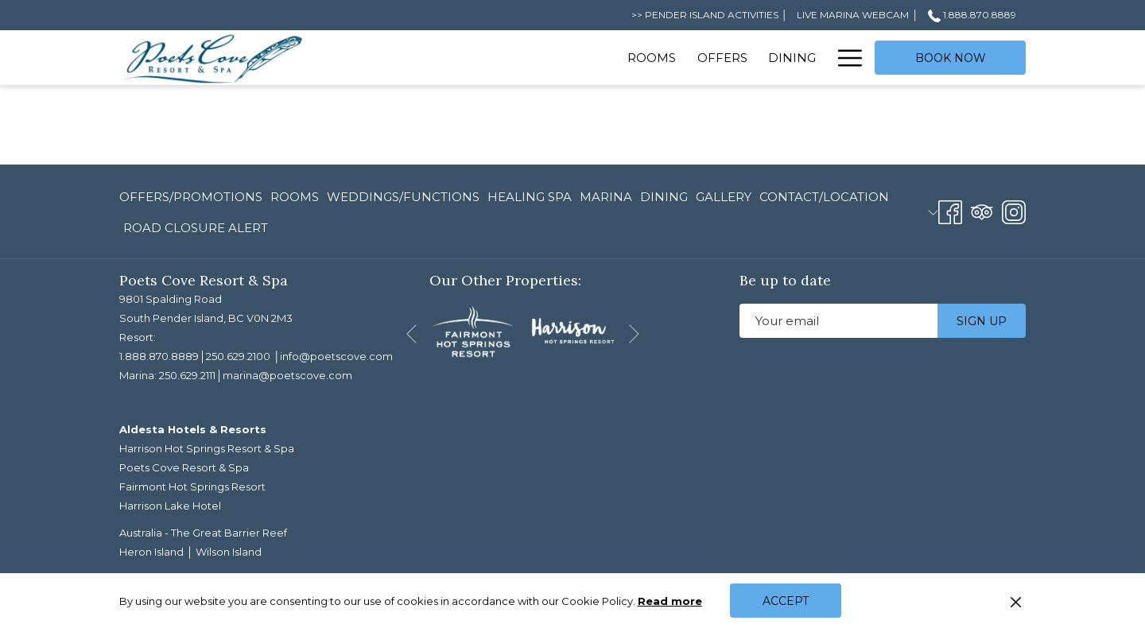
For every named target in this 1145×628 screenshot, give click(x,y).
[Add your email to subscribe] (838, 321)
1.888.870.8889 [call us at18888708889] (972, 15)
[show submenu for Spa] (818, 57)
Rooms (294, 196)
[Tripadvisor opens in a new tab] (982, 210)
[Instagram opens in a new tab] (1014, 210)
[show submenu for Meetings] (759, 57)
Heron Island (151, 551)
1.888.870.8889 (159, 356)
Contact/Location (824, 196)
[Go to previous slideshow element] (411, 334)
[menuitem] (382, 57)
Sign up (982, 321)
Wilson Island (229, 551)
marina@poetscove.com (287, 375)
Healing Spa (529, 196)
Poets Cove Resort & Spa (184, 467)
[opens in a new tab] (473, 330)
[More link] (844, 57)
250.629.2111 (187, 375)
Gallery (723, 196)
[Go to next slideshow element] (634, 334)
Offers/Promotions (190, 196)
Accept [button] (786, 601)
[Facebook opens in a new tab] (950, 210)
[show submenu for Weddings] (658, 57)
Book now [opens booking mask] (950, 58)
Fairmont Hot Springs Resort (192, 486)
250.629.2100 (238, 356)
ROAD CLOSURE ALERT (195, 227)
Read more (671, 602)
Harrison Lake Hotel (170, 505)
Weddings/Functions (403, 196)
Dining (664, 196)
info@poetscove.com (336, 356)
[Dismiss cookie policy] (1016, 601)
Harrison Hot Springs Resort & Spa (206, 448)
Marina (606, 196)
